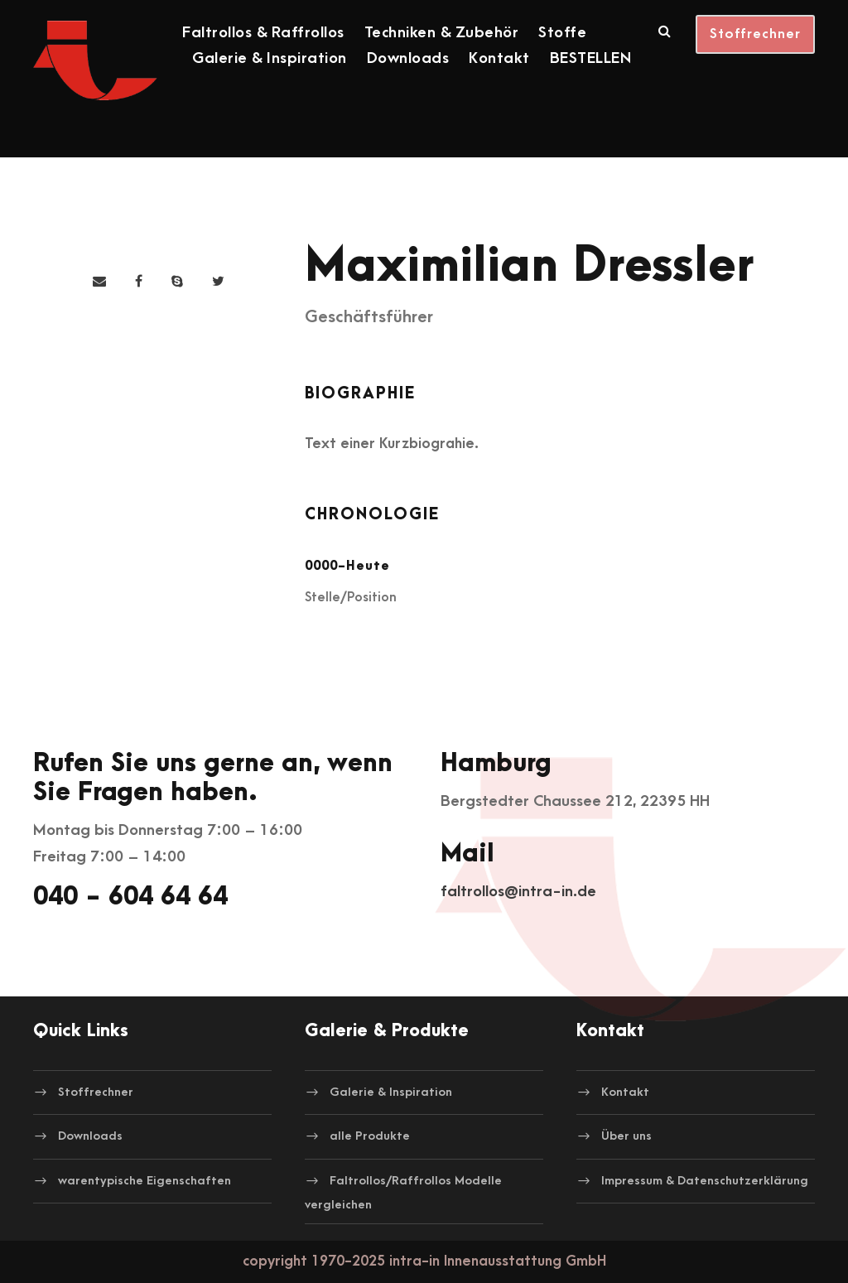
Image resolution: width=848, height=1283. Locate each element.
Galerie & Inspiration (269, 58)
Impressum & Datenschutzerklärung (704, 1181)
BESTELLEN (591, 58)
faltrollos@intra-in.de (518, 891)
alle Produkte (370, 1136)
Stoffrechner (755, 34)
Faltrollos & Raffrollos (263, 32)
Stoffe (562, 32)
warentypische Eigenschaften (144, 1181)
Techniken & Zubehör (441, 32)
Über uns (626, 1136)
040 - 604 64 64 (130, 897)
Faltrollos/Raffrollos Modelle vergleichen (403, 1193)
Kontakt (499, 58)
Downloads (408, 58)
